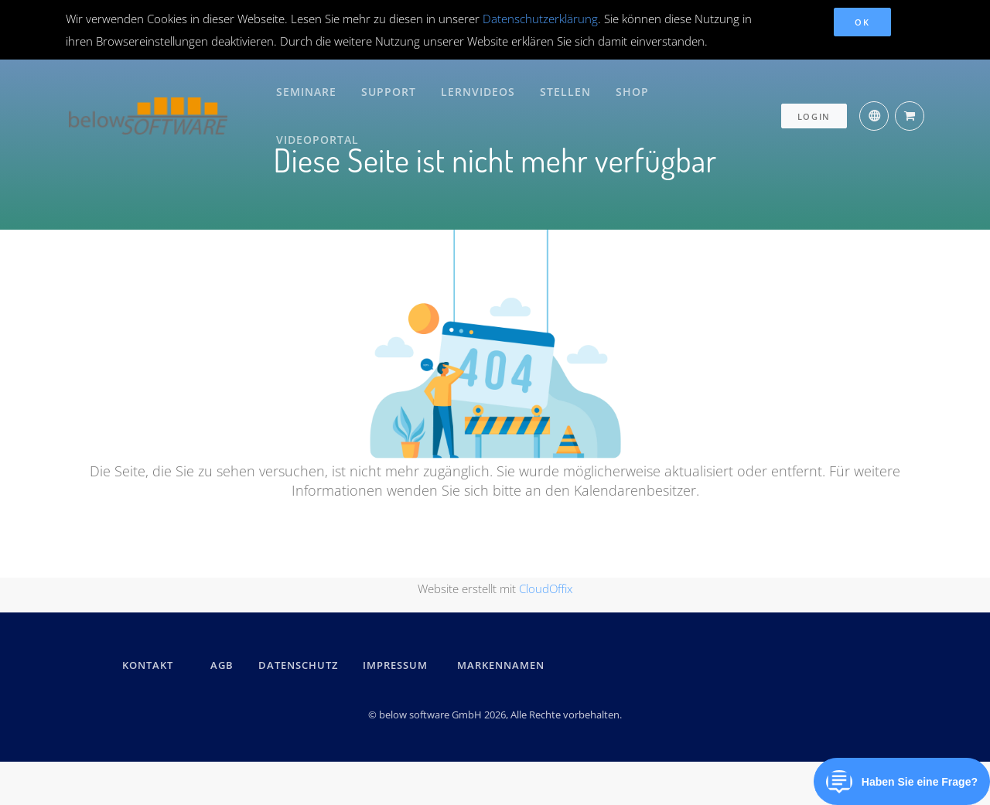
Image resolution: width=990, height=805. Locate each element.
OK (862, 22)
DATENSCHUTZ (298, 665)
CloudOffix (545, 588)
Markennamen (500, 665)
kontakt (147, 665)
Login (814, 90)
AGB (222, 665)
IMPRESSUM (397, 665)
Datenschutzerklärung (540, 18)
